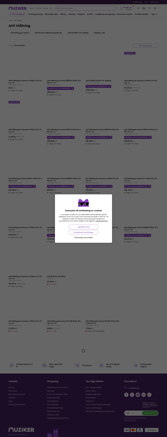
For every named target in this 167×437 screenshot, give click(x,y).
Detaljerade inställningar (84, 232)
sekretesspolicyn (102, 221)
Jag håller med (83, 227)
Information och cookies (83, 237)
